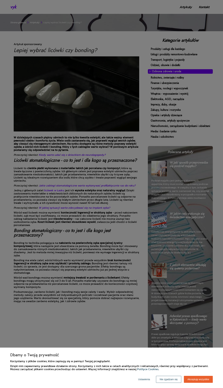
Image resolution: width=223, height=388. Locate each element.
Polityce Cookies (147, 369)
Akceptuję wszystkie (198, 379)
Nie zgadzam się (169, 379)
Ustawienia (144, 379)
